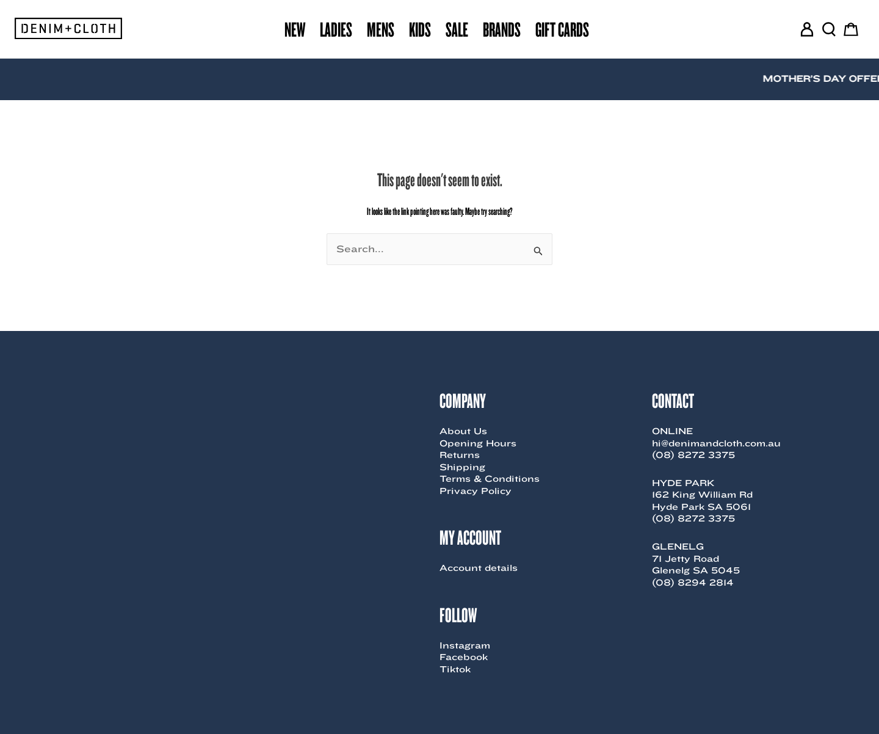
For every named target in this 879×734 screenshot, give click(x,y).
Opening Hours (478, 443)
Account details (479, 567)
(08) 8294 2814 (693, 582)
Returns (460, 454)
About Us (463, 431)
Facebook (464, 657)
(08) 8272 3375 (693, 454)
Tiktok (455, 669)
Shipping (462, 467)
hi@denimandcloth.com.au (716, 443)
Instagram (465, 645)
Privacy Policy (476, 490)
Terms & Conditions (490, 478)
